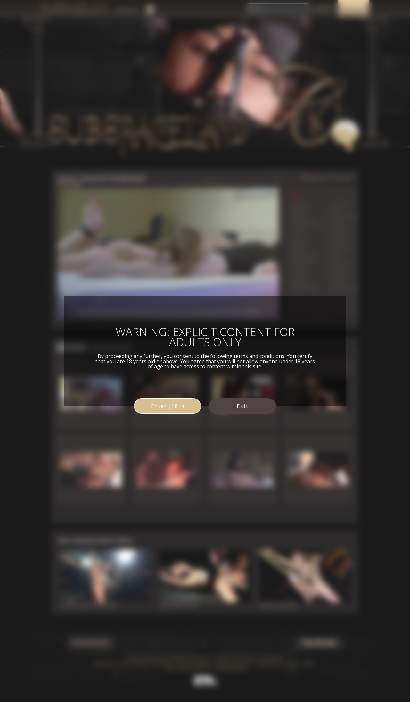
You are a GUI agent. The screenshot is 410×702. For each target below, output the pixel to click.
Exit (243, 406)
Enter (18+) (167, 406)
